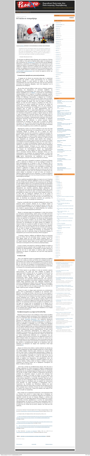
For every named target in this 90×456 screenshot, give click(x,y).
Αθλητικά (57, 43)
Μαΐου (58, 193)
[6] (22, 345)
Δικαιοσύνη (58, 74)
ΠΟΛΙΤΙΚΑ (57, 78)
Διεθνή (57, 28)
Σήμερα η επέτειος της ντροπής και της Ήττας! (63, 312)
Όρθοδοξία (58, 85)
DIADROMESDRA (60, 128)
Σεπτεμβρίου (59, 187)
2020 (57, 239)
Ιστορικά (57, 91)
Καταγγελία (58, 65)
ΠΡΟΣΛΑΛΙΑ (59, 144)
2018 (57, 242)
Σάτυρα (57, 46)
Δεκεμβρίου (59, 182)
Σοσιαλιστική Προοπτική (61, 105)
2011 (57, 253)
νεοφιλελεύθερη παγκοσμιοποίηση (24, 71)
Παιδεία (57, 37)
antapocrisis (59, 100)
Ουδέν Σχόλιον (59, 163)
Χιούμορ (57, 33)
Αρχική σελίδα (34, 444)
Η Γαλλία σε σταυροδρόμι (61, 223)
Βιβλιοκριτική (58, 87)
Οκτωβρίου (59, 185)
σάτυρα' (57, 95)
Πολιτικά (57, 22)
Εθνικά (57, 30)
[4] (40, 284)
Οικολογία (57, 56)
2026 (57, 176)
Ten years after (58, 306)
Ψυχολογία (57, 54)
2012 (57, 252)
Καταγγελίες (58, 59)
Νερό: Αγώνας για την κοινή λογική (62, 216)
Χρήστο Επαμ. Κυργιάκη (61, 140)
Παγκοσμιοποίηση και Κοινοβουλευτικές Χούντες (25, 432)
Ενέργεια (57, 52)
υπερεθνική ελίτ (31, 62)
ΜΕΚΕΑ (22, 45)
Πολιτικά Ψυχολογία (59, 82)
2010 (57, 255)
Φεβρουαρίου (59, 232)
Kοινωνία (57, 63)
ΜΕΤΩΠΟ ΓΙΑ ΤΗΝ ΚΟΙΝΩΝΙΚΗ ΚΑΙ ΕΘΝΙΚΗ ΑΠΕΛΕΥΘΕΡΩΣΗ (33, 436)
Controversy (59, 122)
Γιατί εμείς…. (59, 141)
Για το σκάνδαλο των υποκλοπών (62, 155)
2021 (57, 237)
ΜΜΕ (57, 50)
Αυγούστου (59, 188)
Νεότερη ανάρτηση (19, 444)
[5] (30, 309)
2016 (57, 245)
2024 (57, 179)
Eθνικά (57, 69)
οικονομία (57, 48)
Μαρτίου (58, 230)
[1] (24, 124)
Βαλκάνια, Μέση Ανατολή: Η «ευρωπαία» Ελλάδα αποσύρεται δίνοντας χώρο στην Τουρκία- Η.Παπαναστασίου (64, 327)
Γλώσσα (57, 89)
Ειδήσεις (57, 61)
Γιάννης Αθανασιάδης (61, 118)
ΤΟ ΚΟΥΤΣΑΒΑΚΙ (60, 149)
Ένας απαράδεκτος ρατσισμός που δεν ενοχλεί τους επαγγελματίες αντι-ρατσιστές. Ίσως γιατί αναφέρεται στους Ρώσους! (64, 278)
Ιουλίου (58, 190)
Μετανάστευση (58, 93)
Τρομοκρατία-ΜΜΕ (59, 24)
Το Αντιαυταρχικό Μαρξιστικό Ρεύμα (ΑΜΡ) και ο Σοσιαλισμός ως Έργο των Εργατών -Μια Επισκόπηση (64, 124)
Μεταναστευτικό (58, 39)
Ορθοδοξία (58, 35)
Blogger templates (4, 454)
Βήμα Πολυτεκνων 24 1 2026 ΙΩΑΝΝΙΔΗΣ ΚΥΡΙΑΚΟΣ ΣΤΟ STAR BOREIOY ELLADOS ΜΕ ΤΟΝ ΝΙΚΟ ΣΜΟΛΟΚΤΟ (64, 130)
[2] (42, 199)
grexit (58, 154)
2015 (57, 247)
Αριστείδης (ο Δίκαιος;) (61, 158)
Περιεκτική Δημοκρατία (31, 319)
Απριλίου (58, 195)
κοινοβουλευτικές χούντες (38, 320)
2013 (57, 250)
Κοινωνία (57, 41)
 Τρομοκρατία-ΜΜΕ (59, 72)
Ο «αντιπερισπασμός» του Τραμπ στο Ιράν (63, 293)
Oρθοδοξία (58, 80)
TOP (89, 454)
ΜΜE (57, 76)
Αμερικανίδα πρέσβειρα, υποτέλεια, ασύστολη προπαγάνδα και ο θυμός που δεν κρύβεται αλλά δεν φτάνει (64, 286)
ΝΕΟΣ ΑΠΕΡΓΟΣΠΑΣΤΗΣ (61, 167)
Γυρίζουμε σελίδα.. (60, 164)
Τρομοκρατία (58, 67)
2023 (57, 181)
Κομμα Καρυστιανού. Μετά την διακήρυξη (63, 119)
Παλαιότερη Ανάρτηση (49, 444)
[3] (47, 206)
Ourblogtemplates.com (16, 454)
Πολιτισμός (58, 26)
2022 (57, 236)
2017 (57, 244)
